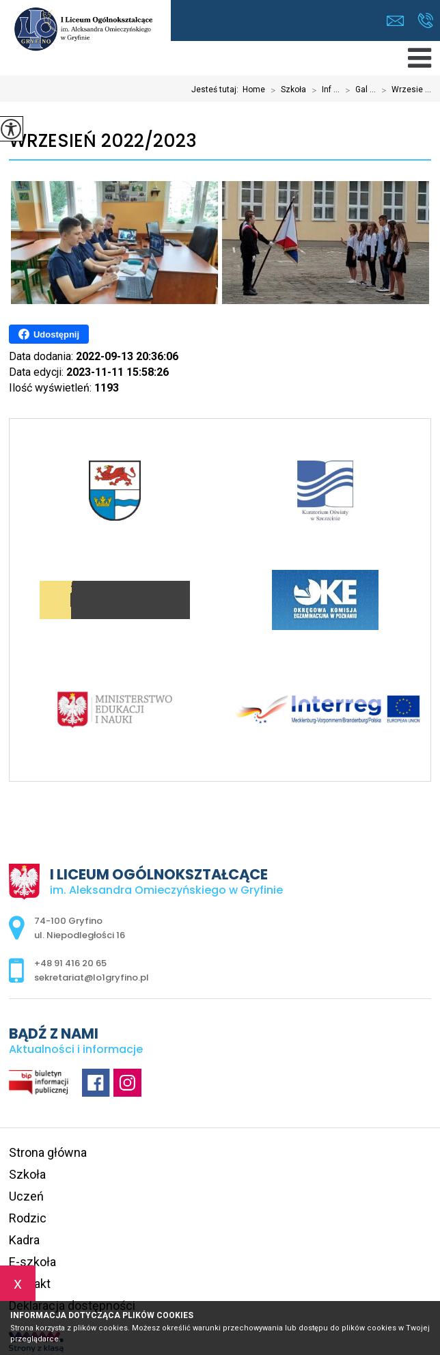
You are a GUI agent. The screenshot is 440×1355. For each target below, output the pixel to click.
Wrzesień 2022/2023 (103, 141)
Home (254, 89)
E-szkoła (32, 1262)
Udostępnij (48, 334)
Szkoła (285, 90)
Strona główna (48, 1152)
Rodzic (27, 1218)
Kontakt (30, 1283)
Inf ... (323, 90)
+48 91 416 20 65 (425, 20)
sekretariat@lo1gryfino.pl (395, 21)
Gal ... (358, 90)
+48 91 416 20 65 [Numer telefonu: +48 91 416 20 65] (70, 963)
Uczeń (26, 1196)
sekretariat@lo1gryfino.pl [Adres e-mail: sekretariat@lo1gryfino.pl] (91, 977)
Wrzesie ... (403, 90)
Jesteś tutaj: (217, 89)
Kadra (24, 1240)
